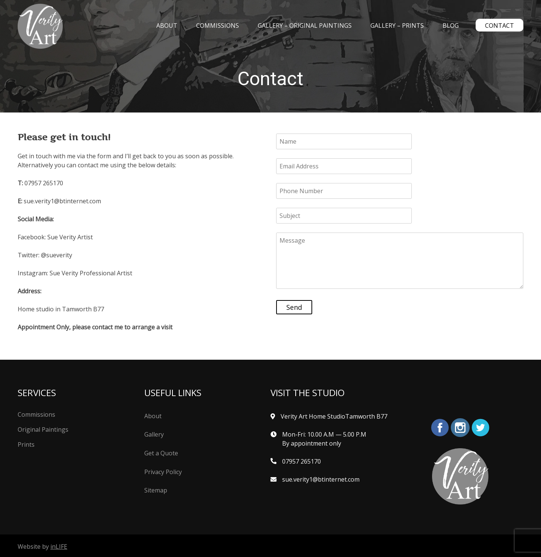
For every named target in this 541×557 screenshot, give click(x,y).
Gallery (154, 434)
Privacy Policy (163, 472)
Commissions (217, 25)
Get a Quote (161, 453)
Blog (451, 25)
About (166, 25)
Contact (499, 25)
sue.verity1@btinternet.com (321, 479)
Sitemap (155, 490)
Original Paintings (43, 429)
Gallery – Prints (397, 25)
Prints (26, 444)
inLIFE (58, 546)
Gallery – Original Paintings (305, 25)
